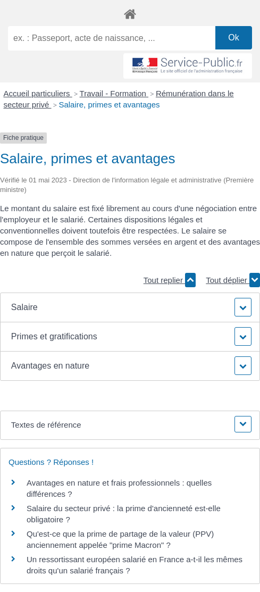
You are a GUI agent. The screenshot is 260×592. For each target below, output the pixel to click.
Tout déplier (233, 280)
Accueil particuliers (38, 93)
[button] (130, 307)
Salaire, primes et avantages (109, 104)
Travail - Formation (114, 93)
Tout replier (170, 280)
